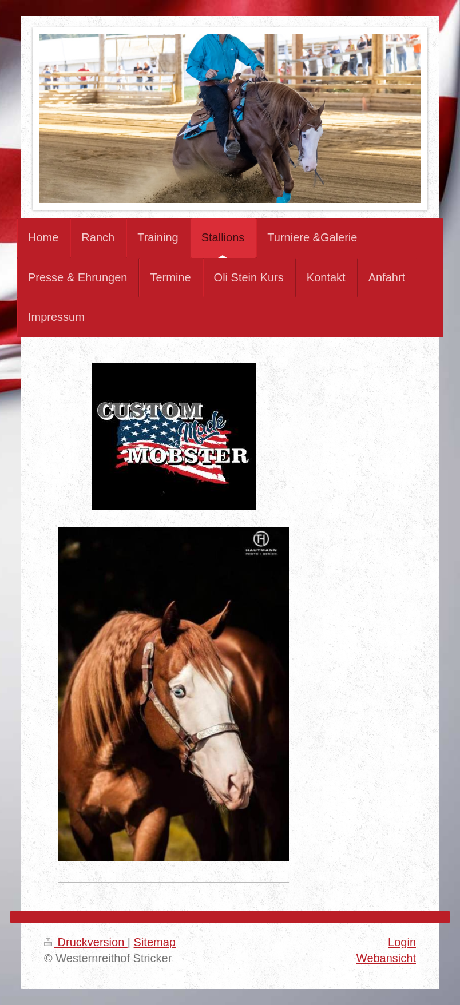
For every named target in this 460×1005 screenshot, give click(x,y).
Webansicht (386, 958)
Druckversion (86, 942)
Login (402, 942)
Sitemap (155, 942)
